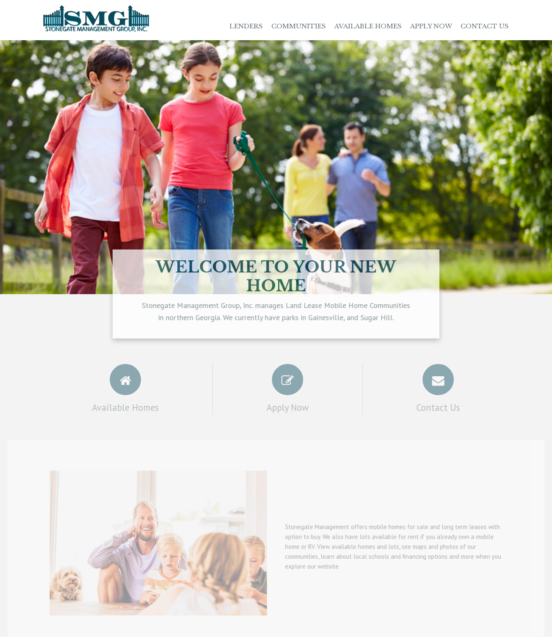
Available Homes (368, 26)
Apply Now (431, 26)
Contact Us (485, 26)
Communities (298, 26)
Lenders (246, 26)
